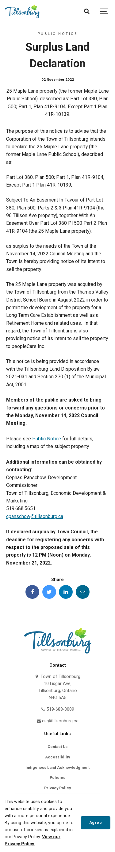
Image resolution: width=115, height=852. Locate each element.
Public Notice (46, 439)
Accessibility (57, 757)
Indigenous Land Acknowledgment (57, 767)
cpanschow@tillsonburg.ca (34, 516)
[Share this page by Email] (83, 592)
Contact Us (57, 746)
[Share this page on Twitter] (49, 592)
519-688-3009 (57, 709)
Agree (95, 822)
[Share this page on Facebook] (32, 592)
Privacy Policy (57, 788)
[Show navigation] (104, 11)
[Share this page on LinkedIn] (66, 592)
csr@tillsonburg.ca (57, 721)
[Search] (86, 11)
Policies (57, 777)
